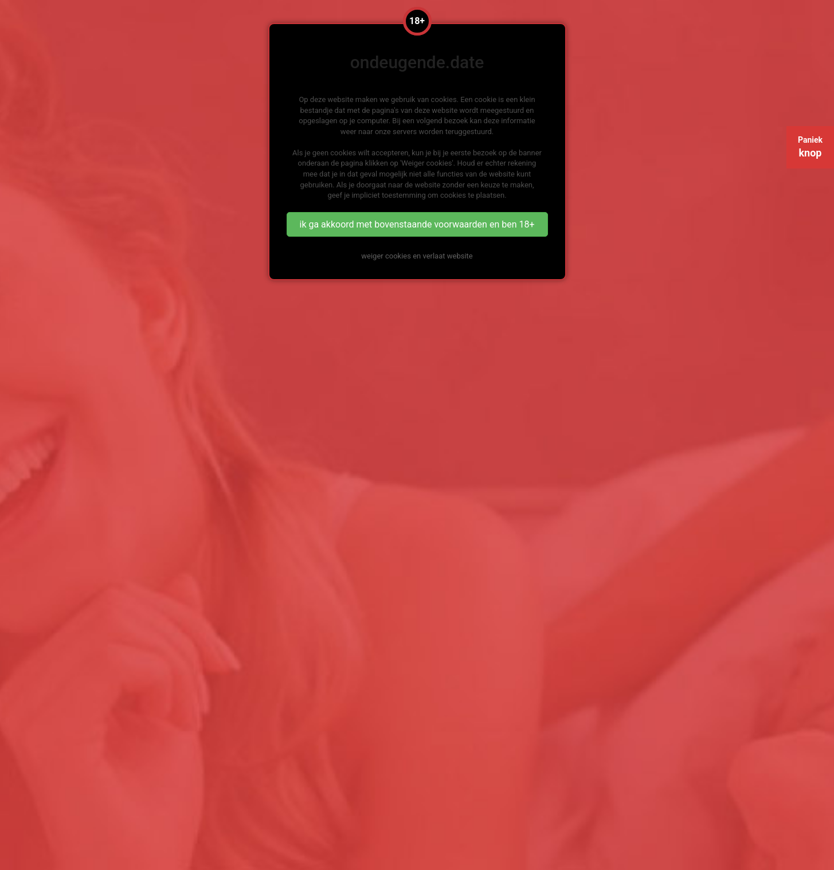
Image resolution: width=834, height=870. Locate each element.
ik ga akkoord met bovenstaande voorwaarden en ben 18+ (416, 224)
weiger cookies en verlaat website (416, 256)
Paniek (810, 147)
